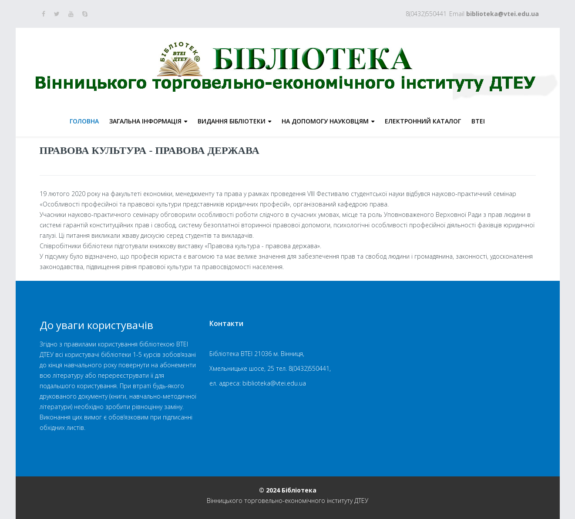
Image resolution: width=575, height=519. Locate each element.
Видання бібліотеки (232, 121)
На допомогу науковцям (325, 121)
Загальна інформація (145, 121)
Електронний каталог (423, 121)
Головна (84, 121)
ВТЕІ (478, 121)
